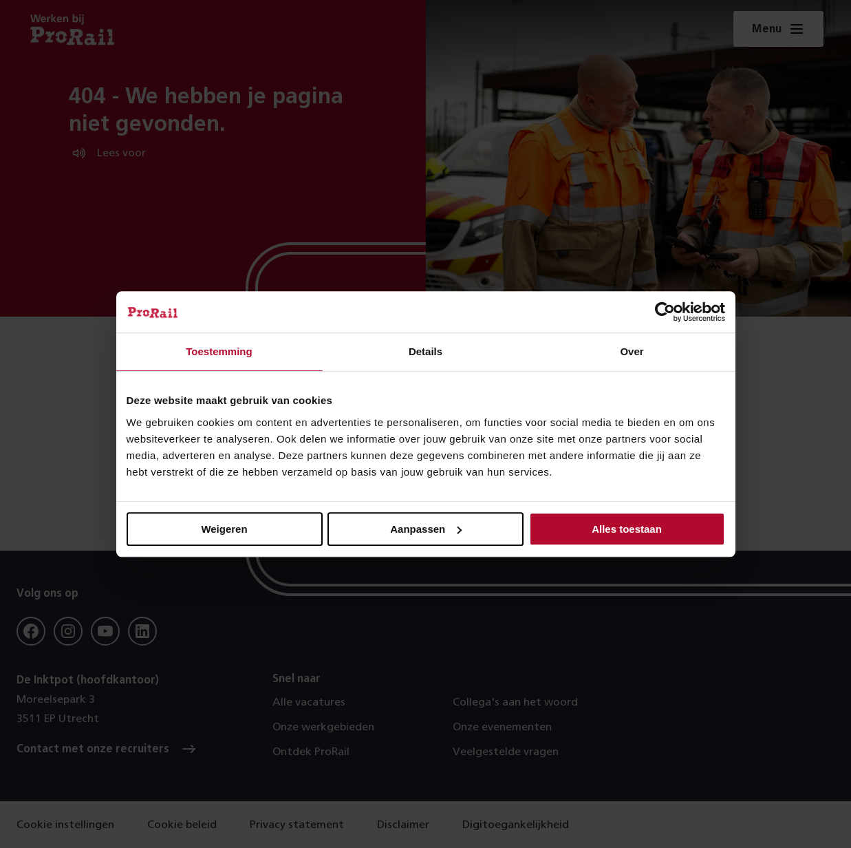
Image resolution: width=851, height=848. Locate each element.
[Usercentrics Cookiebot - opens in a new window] (665, 311)
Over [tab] (631, 351)
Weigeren (224, 529)
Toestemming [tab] (219, 351)
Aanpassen (426, 529)
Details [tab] (425, 351)
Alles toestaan (627, 529)
